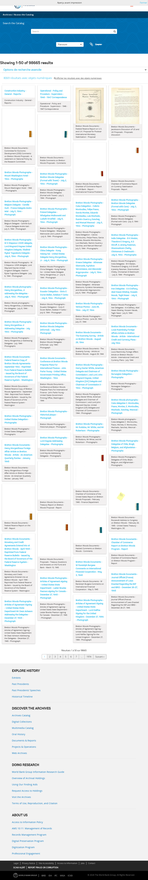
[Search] (74, 31)
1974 (89, 656)
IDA (50, 875)
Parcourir (70, 44)
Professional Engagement (26, 853)
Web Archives (19, 753)
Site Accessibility (46, 863)
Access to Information (67, 863)
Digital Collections (22, 721)
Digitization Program (23, 847)
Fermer (143, 2)
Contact (91, 863)
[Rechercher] (114, 31)
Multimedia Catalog (23, 728)
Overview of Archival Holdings (28, 778)
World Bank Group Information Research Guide (38, 771)
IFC (55, 875)
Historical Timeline (22, 696)
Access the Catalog (24, 14)
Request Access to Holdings (27, 790)
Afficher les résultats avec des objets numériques (78, 78)
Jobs (83, 863)
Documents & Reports (24, 740)
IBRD (43, 875)
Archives (7, 14)
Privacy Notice (28, 863)
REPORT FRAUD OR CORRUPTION (43, 867)
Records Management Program (29, 834)
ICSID (70, 875)
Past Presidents (20, 684)
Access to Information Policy (27, 822)
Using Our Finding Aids (25, 784)
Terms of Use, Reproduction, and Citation (34, 803)
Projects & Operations (24, 746)
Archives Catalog (21, 715)
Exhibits (16, 677)
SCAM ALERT (19, 867)
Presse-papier (95, 44)
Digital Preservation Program (28, 841)
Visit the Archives (21, 797)
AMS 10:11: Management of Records (32, 828)
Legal (16, 863)
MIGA (62, 875)
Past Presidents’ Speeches (26, 690)
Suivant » (99, 656)
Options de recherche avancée (22, 70)
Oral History (18, 734)
